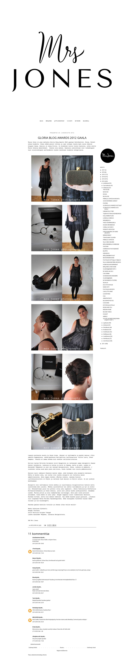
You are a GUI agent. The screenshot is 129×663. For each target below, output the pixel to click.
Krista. (55, 146)
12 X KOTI (69, 121)
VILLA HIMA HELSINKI (108, 242)
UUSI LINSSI (106, 303)
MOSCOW (105, 192)
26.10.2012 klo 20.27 (38, 593)
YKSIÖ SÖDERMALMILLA (109, 222)
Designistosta (60, 514)
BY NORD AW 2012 (108, 271)
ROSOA (105, 194)
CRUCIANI (105, 246)
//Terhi (34, 549)
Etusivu (62, 647)
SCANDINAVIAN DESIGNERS (110, 276)
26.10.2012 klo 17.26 (38, 553)
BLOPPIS (105, 251)
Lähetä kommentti (35, 644)
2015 (103, 174)
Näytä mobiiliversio (62, 650)
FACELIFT (105, 314)
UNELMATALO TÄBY (108, 211)
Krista (34, 627)
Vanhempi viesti (91, 647)
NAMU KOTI (106, 287)
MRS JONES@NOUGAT (109, 255)
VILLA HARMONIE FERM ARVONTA (112, 262)
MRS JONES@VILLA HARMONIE (111, 244)
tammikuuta (106, 341)
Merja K (34, 558)
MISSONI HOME (107, 309)
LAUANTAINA (106, 294)
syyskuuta (106, 323)
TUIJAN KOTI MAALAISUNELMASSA (112, 213)
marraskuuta (107, 185)
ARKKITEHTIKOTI (107, 298)
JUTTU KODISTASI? (59, 121)
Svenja (34, 568)
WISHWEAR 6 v (107, 220)
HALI (104, 296)
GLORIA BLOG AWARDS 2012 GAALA (111, 208)
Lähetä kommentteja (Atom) (38, 655)
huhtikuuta (106, 334)
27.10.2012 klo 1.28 (37, 631)
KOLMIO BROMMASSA (109, 225)
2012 (103, 181)
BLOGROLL (86, 121)
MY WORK (77, 121)
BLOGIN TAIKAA (107, 312)
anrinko (34, 587)
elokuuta (105, 325)
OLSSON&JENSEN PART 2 (109, 269)
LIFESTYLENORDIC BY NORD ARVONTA (110, 232)
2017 (103, 170)
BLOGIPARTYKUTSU (108, 300)
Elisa (33, 577)
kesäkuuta (106, 329)
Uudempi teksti (33, 647)
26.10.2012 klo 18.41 (38, 572)
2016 (103, 172)
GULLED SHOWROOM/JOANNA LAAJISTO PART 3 (111, 319)
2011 (103, 343)
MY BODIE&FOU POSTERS (110, 280)
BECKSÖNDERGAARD (108, 258)
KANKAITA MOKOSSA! (109, 229)
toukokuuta (106, 332)
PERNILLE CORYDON (108, 240)
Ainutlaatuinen (36, 537)
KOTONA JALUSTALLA (109, 305)
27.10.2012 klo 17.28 (38, 641)
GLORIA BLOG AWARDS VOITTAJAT (112, 205)
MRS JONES (49, 121)
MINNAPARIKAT (107, 235)
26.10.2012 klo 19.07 (38, 582)
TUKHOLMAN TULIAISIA (109, 237)
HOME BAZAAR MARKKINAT (110, 264)
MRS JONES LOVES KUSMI (109, 267)
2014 (103, 177)
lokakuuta (106, 188)
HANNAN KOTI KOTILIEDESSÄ (111, 249)
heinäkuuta (106, 327)
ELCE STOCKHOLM (108, 285)
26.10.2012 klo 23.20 (38, 622)
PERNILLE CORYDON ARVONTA (111, 198)
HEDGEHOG (106, 253)
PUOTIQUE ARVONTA (109, 289)
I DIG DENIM (106, 273)
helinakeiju (35, 608)
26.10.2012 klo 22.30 (38, 602)
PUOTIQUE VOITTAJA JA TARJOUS (112, 260)
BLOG (41, 121)
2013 (103, 179)
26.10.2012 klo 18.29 (38, 562)
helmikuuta (106, 338)
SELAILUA (105, 282)
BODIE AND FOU (107, 307)
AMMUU (105, 316)
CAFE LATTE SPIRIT (108, 291)
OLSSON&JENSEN (107, 278)
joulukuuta (106, 183)
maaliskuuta (106, 336)
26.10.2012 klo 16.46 (38, 543)
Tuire (33, 598)
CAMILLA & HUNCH (108, 227)
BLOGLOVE (106, 196)
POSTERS (105, 203)
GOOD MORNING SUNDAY (110, 201)
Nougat (48, 512)
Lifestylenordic (36, 636)
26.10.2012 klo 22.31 (38, 612)
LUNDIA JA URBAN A (108, 218)
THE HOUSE (106, 189)
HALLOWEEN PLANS (108, 216)
